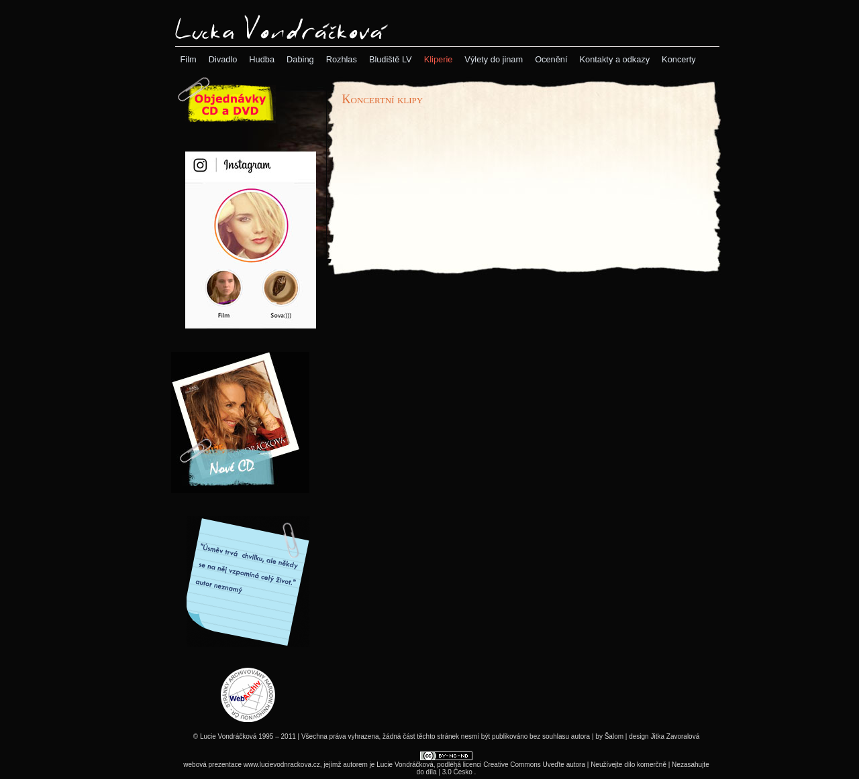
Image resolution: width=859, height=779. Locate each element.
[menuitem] (188, 59)
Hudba (261, 59)
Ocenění (551, 59)
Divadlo (223, 59)
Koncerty (679, 59)
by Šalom (609, 736)
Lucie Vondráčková (405, 764)
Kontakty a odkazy (615, 59)
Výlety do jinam (493, 59)
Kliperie (438, 59)
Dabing (300, 59)
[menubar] (438, 59)
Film (189, 59)
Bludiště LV (390, 59)
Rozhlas (341, 59)
